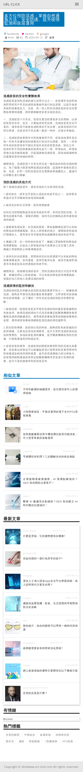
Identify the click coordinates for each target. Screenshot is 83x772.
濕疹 (21, 741)
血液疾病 (45, 734)
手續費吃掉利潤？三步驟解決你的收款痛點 (49, 456)
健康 (51, 37)
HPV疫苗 (67, 741)
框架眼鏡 (34, 741)
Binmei (8, 719)
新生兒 (10, 741)
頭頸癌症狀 (62, 734)
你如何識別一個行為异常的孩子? (43, 558)
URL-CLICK (11, 4)
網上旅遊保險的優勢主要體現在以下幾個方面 (50, 670)
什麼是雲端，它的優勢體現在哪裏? (44, 536)
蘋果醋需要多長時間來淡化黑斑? (43, 648)
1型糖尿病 (51, 741)
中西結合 (29, 734)
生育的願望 (12, 734)
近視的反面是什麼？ (35, 693)
